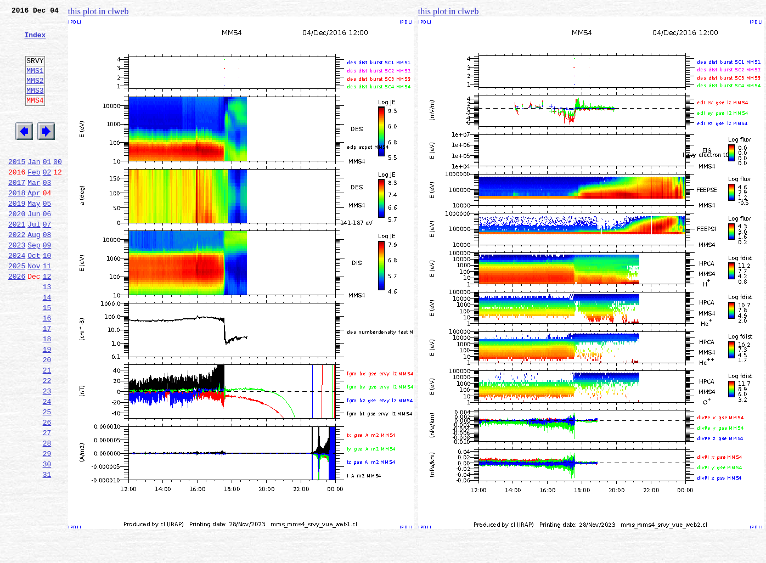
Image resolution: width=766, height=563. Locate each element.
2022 (16, 272)
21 (47, 429)
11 (47, 308)
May (33, 236)
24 (47, 465)
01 (47, 188)
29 (47, 526)
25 (47, 477)
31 (47, 550)
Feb (33, 200)
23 (47, 453)
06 (47, 248)
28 (47, 514)
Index (35, 41)
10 (47, 296)
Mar (33, 212)
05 (47, 236)
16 (47, 369)
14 (47, 345)
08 (47, 272)
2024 (16, 296)
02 (47, 200)
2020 (16, 248)
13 (47, 332)
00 (57, 188)
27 (47, 501)
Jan (33, 188)
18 (47, 393)
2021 (16, 260)
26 (47, 489)
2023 (16, 284)
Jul (33, 260)
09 (47, 284)
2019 (16, 236)
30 (47, 538)
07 (47, 260)
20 (47, 417)
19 (47, 405)
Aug (33, 272)
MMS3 (34, 106)
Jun (33, 248)
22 (47, 441)
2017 (16, 212)
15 (47, 357)
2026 (16, 320)
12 (47, 320)
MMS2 (34, 95)
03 (47, 212)
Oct (33, 296)
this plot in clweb (98, 11)
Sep (33, 284)
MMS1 (34, 83)
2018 (16, 224)
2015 (16, 188)
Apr (33, 224)
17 (47, 381)
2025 (16, 308)
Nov (33, 308)
